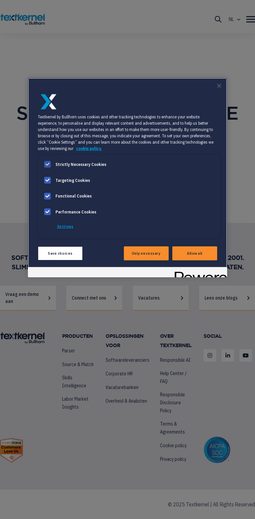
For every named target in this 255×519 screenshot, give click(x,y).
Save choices (60, 253)
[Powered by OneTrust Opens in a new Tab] (198, 273)
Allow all (195, 253)
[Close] (219, 85)
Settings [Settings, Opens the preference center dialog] (65, 226)
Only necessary (146, 253)
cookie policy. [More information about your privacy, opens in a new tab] (89, 148)
